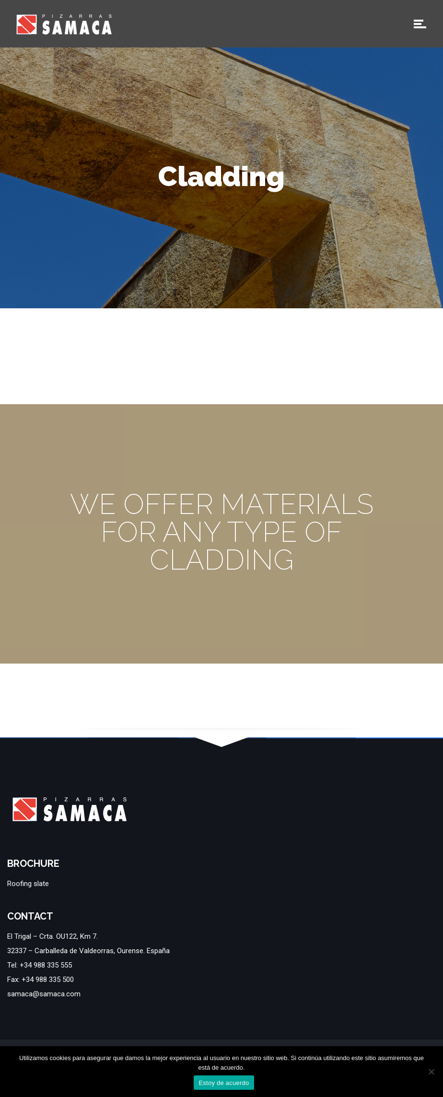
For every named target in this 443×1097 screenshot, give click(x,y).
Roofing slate (28, 883)
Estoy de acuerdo (223, 1082)
